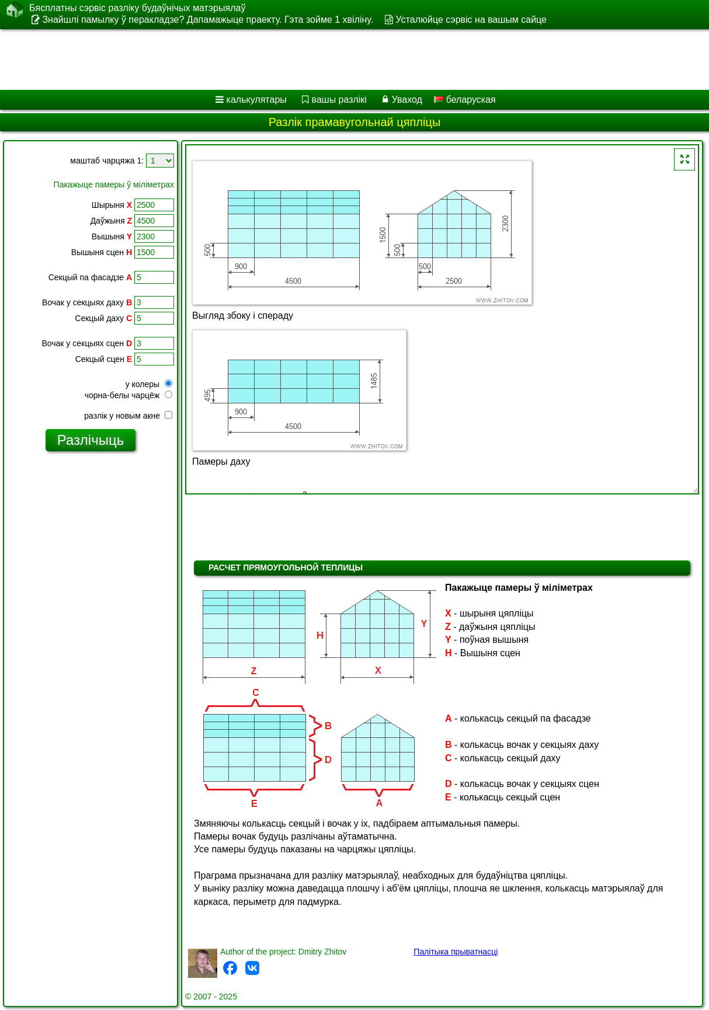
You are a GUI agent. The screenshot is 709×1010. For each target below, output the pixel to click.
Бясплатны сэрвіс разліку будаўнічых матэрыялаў (137, 8)
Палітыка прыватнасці (455, 951)
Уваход (407, 100)
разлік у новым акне (128, 415)
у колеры (149, 384)
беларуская (464, 100)
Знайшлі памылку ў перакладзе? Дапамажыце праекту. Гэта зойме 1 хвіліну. (207, 20)
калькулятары (257, 100)
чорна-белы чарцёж (128, 395)
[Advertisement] (298, 59)
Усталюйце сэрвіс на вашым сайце (471, 20)
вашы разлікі (339, 100)
